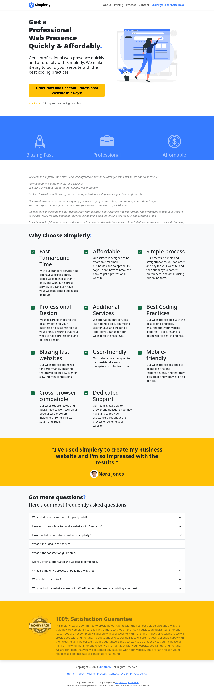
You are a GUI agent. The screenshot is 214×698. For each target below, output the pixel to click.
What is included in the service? (51, 544)
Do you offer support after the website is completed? (65, 562)
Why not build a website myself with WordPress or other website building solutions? (84, 588)
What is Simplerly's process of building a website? (63, 570)
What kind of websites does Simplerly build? (59, 517)
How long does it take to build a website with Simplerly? (67, 526)
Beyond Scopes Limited (127, 682)
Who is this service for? (46, 579)
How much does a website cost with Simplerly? (61, 535)
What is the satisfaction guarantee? (54, 553)
